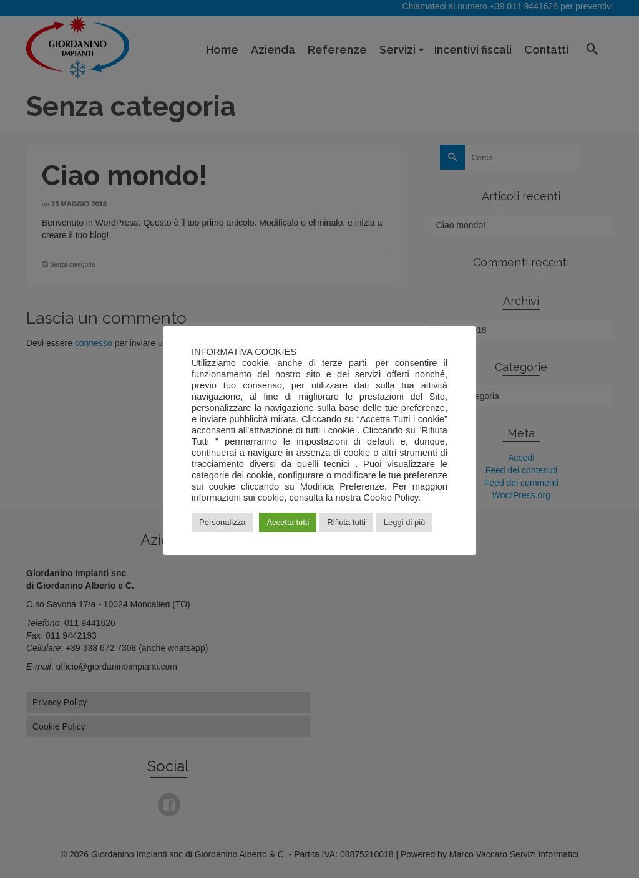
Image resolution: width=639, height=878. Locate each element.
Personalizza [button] (222, 522)
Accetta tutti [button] (287, 522)
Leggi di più (405, 522)
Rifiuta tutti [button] (346, 522)
